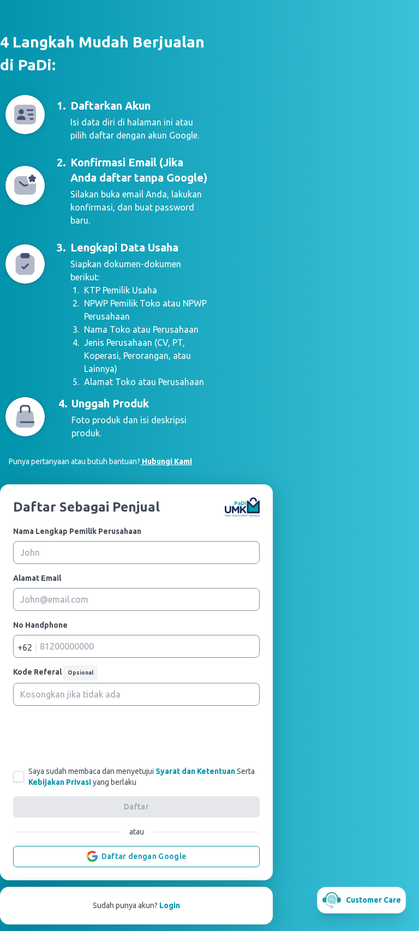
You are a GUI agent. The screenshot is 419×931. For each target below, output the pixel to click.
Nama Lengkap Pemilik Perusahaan (77, 531)
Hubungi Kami (166, 461)
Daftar (136, 806)
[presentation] (136, 735)
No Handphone (40, 625)
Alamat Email (37, 578)
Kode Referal (55, 672)
